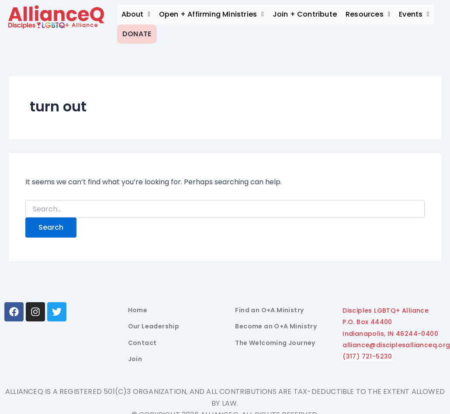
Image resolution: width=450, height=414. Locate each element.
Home (138, 306)
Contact (142, 339)
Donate (141, 32)
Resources (368, 14)
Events (414, 14)
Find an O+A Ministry (269, 306)
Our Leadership (154, 323)
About (135, 14)
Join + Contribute (305, 14)
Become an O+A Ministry (276, 323)
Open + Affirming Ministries (211, 14)
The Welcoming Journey (275, 339)
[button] (136, 14)
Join (135, 356)
